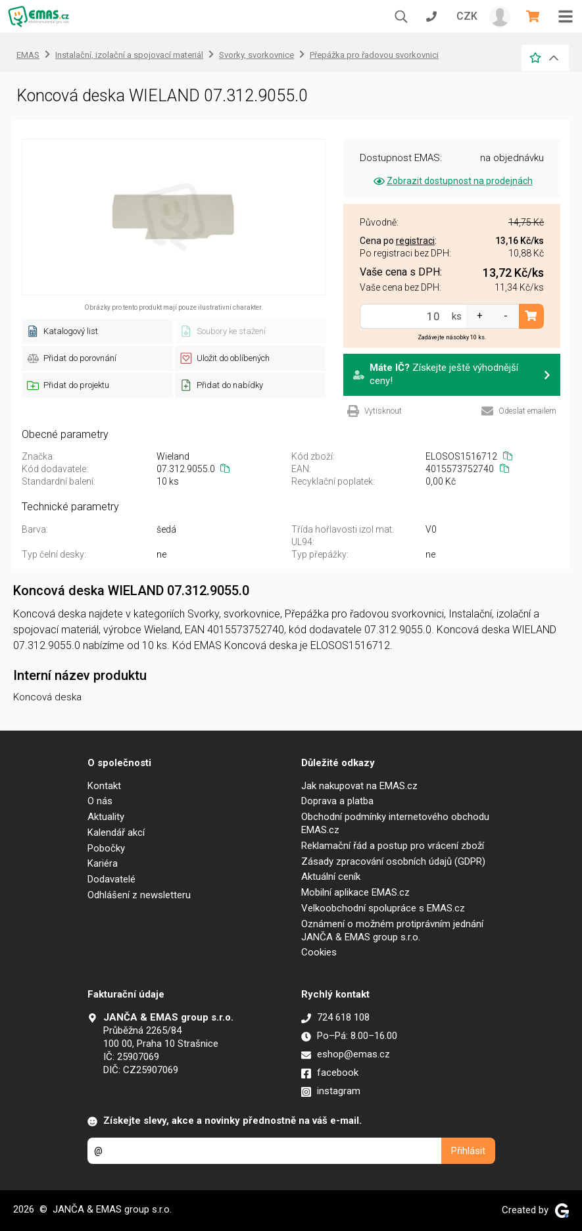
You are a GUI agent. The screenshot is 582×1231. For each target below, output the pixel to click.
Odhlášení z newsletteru (139, 895)
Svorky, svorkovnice (256, 55)
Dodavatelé (111, 879)
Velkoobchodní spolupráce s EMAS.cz (383, 908)
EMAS (27, 55)
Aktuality (105, 817)
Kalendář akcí (116, 832)
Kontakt (104, 786)
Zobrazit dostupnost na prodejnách (452, 181)
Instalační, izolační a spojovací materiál (129, 55)
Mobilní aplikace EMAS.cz (355, 892)
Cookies (319, 952)
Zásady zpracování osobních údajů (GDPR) (393, 861)
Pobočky (106, 848)
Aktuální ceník (330, 876)
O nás (99, 801)
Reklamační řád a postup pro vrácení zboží (392, 846)
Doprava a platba (337, 801)
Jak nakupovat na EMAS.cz (359, 786)
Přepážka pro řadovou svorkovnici (374, 55)
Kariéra (102, 863)
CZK (466, 16)
